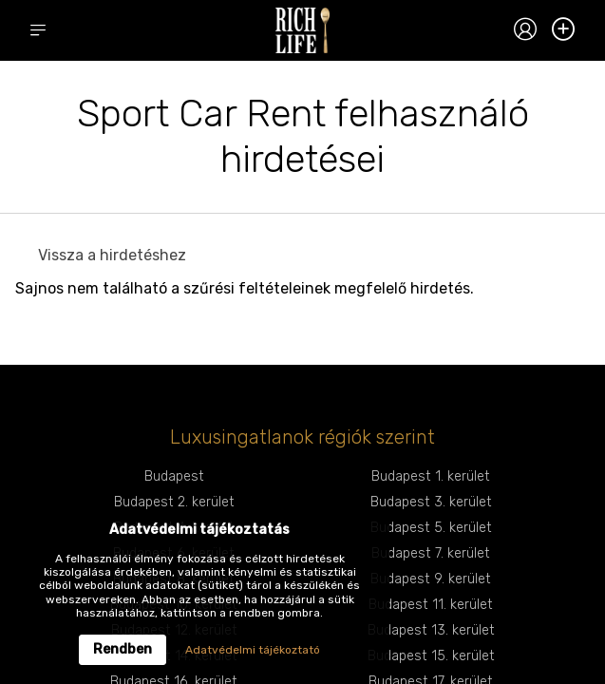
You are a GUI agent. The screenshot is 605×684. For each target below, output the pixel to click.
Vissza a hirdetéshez (112, 255)
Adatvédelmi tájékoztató (252, 649)
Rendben (122, 649)
